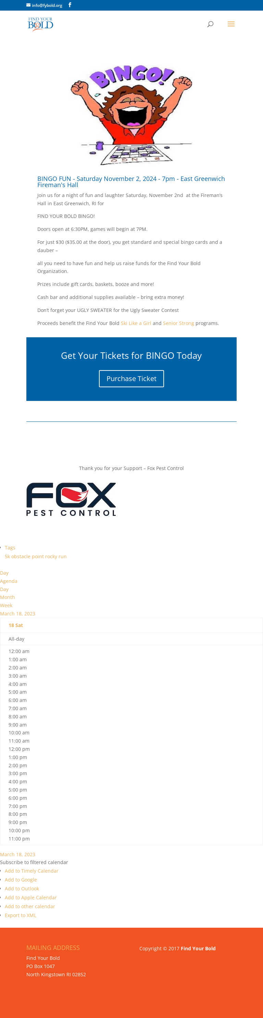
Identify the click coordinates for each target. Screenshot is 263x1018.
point (38, 556)
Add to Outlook (22, 888)
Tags (10, 547)
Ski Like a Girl (135, 323)
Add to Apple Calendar (31, 897)
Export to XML (20, 915)
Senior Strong (178, 323)
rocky (52, 556)
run (63, 556)
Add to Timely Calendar (32, 870)
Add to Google (21, 879)
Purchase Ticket (131, 378)
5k (8, 556)
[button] (34, 862)
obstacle (21, 556)
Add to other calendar (30, 906)
